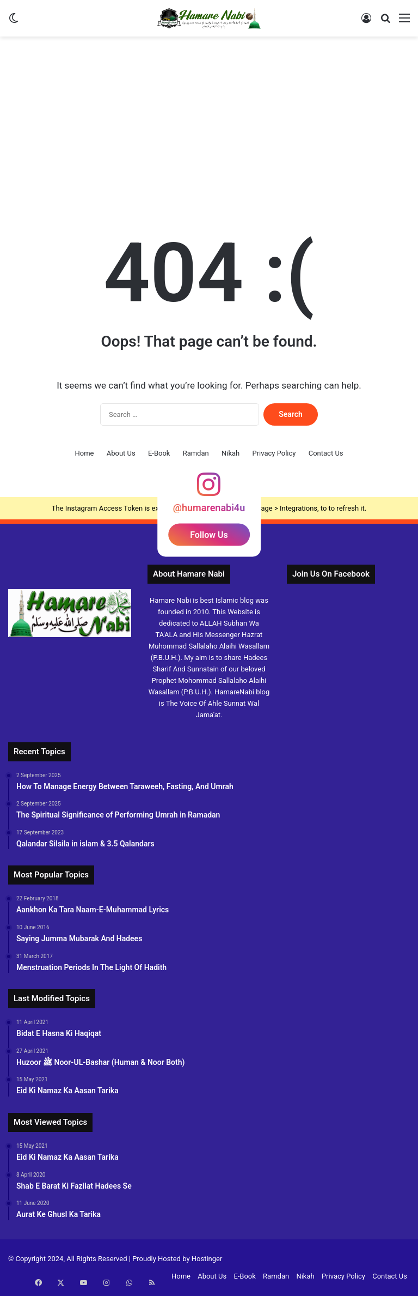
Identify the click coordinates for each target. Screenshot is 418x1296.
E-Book (159, 453)
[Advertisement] (209, 123)
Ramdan (196, 453)
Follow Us (209, 535)
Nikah (230, 453)
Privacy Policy (274, 453)
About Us (121, 453)
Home (84, 453)
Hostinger (207, 1259)
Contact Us (326, 453)
